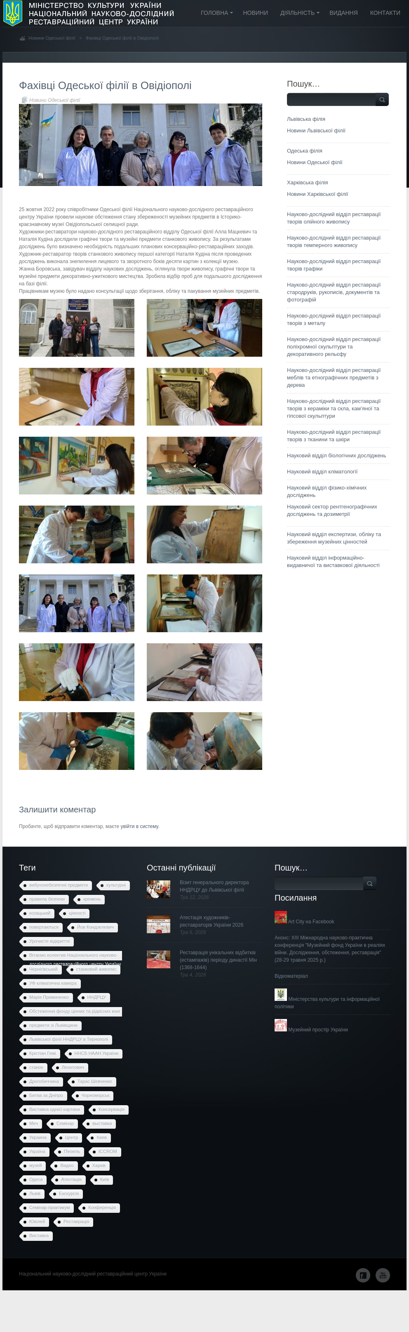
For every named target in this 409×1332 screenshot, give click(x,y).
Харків (99, 1165)
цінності (77, 913)
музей (35, 1165)
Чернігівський (43, 969)
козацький (39, 913)
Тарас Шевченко (95, 1081)
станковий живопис (96, 969)
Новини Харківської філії (317, 194)
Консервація (112, 1109)
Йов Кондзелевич (95, 927)
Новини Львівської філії (316, 130)
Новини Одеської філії (51, 37)
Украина (38, 1137)
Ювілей (37, 1221)
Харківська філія (307, 182)
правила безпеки (47, 899)
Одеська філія (304, 151)
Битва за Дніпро (46, 1095)
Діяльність (297, 13)
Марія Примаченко (49, 997)
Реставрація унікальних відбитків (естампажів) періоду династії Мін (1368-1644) (218, 960)
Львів (34, 1193)
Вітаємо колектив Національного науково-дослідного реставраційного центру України (75, 957)
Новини (255, 12)
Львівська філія (306, 119)
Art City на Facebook (304, 922)
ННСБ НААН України (97, 1053)
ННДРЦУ (96, 997)
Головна (214, 13)
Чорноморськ (96, 1095)
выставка (102, 1123)
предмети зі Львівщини (53, 1025)
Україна (37, 1151)
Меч (33, 1123)
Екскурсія (69, 1193)
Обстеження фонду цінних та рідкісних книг (74, 1011)
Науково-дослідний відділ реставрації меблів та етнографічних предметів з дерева (334, 377)
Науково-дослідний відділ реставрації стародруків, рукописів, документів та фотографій (334, 292)
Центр (71, 1137)
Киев (101, 1137)
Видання (343, 12)
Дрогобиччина (44, 1081)
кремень (92, 899)
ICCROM (108, 1151)
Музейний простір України (311, 1030)
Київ (104, 1179)
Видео (66, 1165)
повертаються (44, 927)
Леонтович (73, 1067)
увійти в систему (139, 826)
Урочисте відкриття (49, 941)
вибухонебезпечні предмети (58, 885)
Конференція (102, 1207)
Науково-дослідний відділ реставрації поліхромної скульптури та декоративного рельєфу (334, 346)
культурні (116, 885)
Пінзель (72, 1151)
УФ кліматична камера (53, 983)
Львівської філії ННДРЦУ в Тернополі (68, 1039)
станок (36, 1067)
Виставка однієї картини (54, 1109)
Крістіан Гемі (42, 1053)
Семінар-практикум (49, 1207)
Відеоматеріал (291, 976)
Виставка (39, 1235)
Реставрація (76, 1221)
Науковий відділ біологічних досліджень (336, 455)
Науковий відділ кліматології (322, 471)
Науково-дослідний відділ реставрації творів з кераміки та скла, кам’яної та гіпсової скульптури (334, 408)
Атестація (71, 1179)
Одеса (35, 1179)
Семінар (65, 1123)
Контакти (385, 12)
